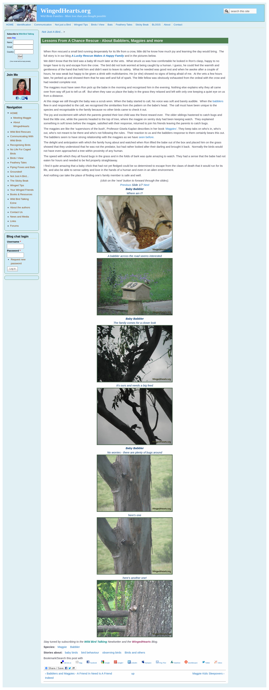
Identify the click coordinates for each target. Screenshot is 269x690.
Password (14, 250)
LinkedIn (132, 663)
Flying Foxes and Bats (22, 167)
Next (146, 184)
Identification (24, 24)
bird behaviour (90, 652)
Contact (178, 24)
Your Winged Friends (22, 189)
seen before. (146, 137)
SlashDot (175, 663)
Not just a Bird (63, 24)
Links (13, 221)
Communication (43, 24)
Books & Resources (21, 194)
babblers (218, 101)
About (167, 24)
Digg (78, 663)
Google (105, 663)
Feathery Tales (124, 24)
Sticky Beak (142, 24)
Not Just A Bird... (52, 31)
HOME (10, 24)
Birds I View (97, 24)
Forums (14, 225)
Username (14, 241)
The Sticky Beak (19, 180)
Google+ (118, 663)
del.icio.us (66, 663)
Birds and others (135, 652)
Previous (125, 184)
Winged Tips (81, 24)
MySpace (146, 663)
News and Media (19, 216)
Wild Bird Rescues (20, 131)
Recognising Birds (20, 145)
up (132, 673)
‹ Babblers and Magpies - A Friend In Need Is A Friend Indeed (78, 675)
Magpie (62, 646)
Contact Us (16, 212)
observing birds (111, 652)
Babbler (75, 646)
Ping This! (161, 663)
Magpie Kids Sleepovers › (208, 673)
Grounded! (16, 171)
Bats (110, 24)
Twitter (206, 663)
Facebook (91, 663)
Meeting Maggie (22, 117)
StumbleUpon (191, 663)
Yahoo (218, 663)
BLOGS (156, 24)
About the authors (20, 207)
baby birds (71, 652)
